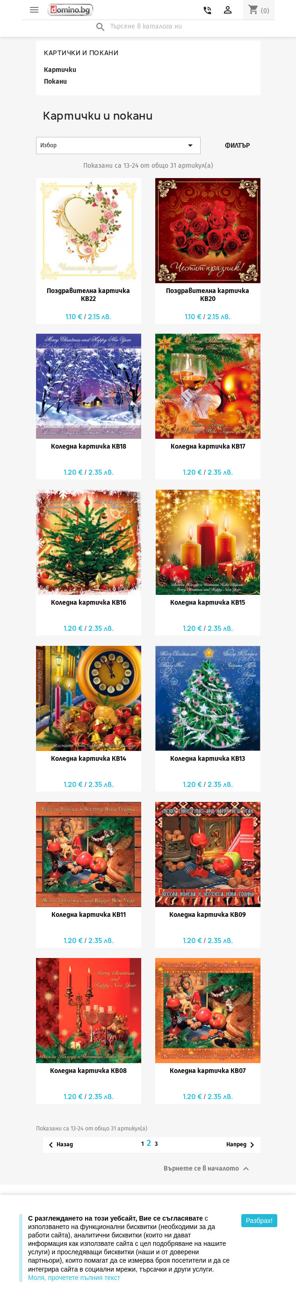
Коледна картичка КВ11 (88, 915)
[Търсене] (148, 26)
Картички (60, 70)
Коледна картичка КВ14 (88, 759)
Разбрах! (259, 1220)
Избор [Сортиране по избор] (118, 145)
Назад (59, 1145)
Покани (55, 82)
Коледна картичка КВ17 (208, 446)
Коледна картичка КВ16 (88, 603)
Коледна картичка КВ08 (88, 1071)
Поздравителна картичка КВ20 (207, 295)
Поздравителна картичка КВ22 (88, 295)
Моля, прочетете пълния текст (74, 1277)
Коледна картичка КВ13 (207, 759)
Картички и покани (81, 53)
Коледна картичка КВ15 (207, 603)
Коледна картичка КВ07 (207, 1071)
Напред (242, 1145)
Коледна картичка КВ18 (88, 446)
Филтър (237, 146)
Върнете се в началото (208, 1168)
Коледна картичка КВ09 (207, 915)
